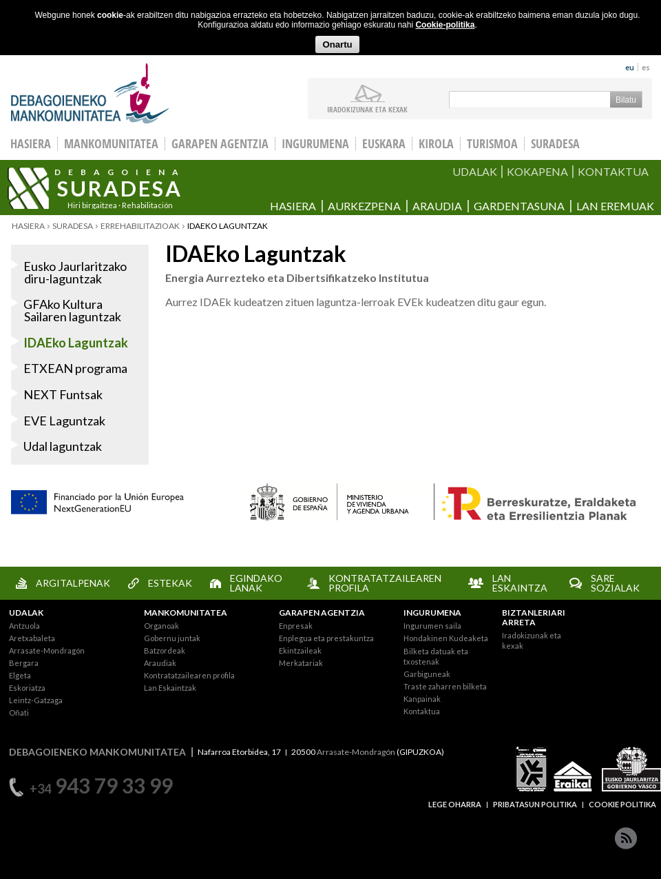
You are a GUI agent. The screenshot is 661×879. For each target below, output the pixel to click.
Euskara (384, 143)
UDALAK (474, 171)
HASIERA (30, 143)
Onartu (337, 44)
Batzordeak (164, 650)
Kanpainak (422, 698)
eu (629, 67)
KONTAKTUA (613, 171)
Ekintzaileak (300, 650)
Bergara (24, 662)
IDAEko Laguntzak (75, 342)
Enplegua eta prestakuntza (326, 638)
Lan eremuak (615, 205)
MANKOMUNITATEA (185, 612)
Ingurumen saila (432, 625)
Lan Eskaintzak (170, 687)
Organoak (161, 625)
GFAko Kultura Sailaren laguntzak (72, 310)
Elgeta (20, 675)
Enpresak (296, 625)
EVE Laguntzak (64, 420)
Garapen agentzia (220, 143)
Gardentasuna (519, 205)
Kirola (436, 143)
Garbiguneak (426, 673)
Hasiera (293, 205)
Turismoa (492, 143)
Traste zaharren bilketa (445, 686)
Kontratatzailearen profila (189, 675)
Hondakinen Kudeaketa (445, 638)
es (646, 67)
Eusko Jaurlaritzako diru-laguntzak (75, 272)
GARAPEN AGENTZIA (322, 612)
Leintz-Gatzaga (36, 700)
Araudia (437, 205)
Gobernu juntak (172, 638)
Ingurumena (315, 143)
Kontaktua (421, 711)
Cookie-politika (444, 25)
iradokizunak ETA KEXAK (367, 109)
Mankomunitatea (111, 143)
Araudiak (160, 662)
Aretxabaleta (32, 638)
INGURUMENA (432, 612)
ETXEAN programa (75, 368)
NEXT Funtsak (63, 394)
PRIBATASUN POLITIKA (535, 804)
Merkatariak (301, 662)
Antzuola (24, 625)
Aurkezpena (364, 205)
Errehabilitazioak (140, 226)
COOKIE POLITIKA (622, 804)
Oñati (19, 712)
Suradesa (555, 143)
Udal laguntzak (62, 446)
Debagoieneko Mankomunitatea (90, 93)
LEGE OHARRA (454, 804)
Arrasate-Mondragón (47, 650)
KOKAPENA (537, 171)
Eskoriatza (27, 687)
